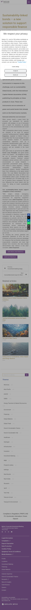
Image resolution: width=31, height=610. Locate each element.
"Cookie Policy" (21, 62)
